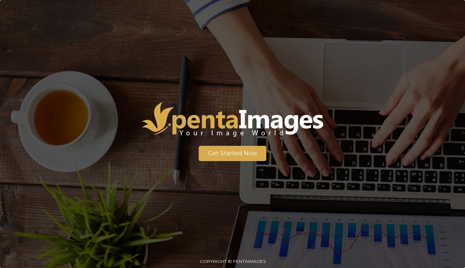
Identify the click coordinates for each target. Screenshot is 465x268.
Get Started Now (232, 153)
